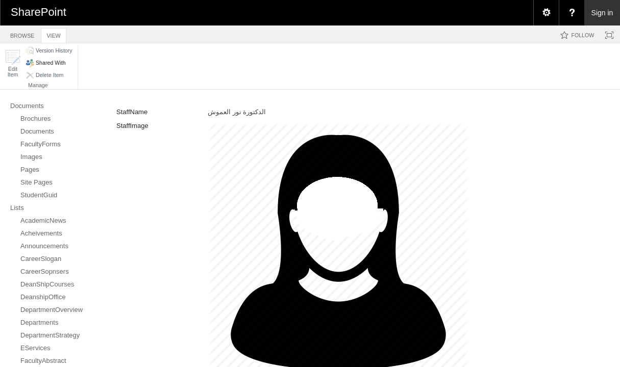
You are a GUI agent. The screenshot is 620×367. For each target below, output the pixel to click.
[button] (12, 63)
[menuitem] (546, 12)
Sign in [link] (602, 13)
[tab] (22, 33)
